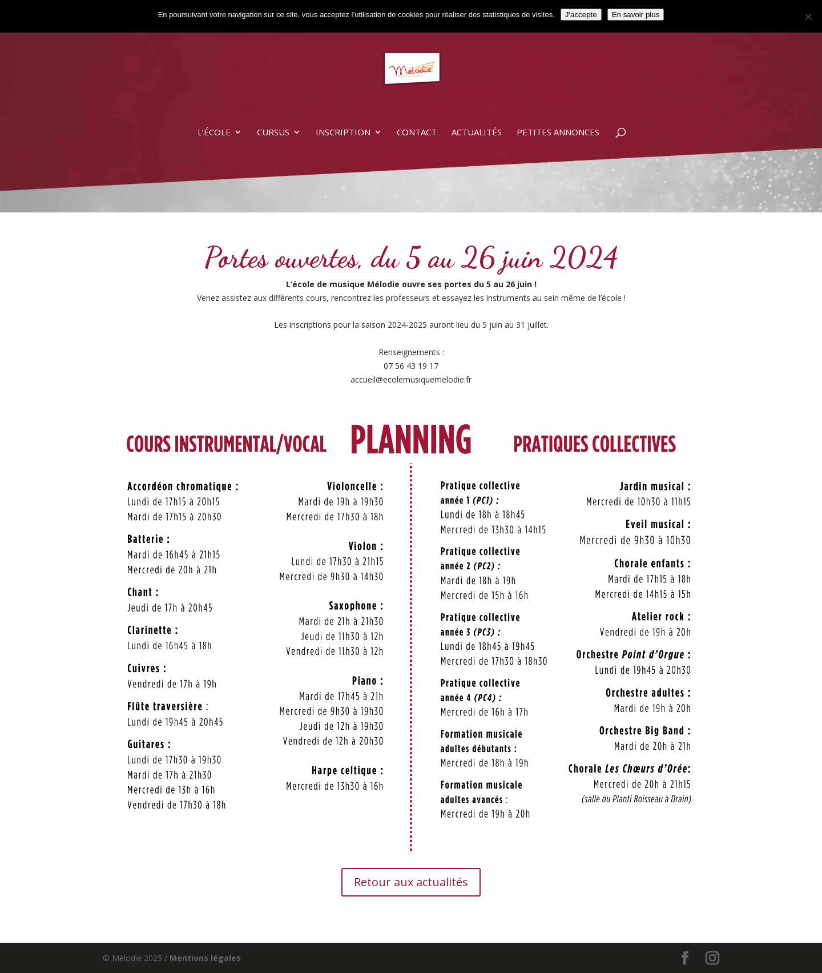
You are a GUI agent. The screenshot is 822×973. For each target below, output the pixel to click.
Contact (417, 133)
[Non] (807, 16)
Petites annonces (558, 133)
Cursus (273, 133)
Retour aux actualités (411, 882)
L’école (214, 133)
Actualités (477, 133)
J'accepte (581, 14)
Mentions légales (205, 957)
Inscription (343, 133)
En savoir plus (636, 14)
